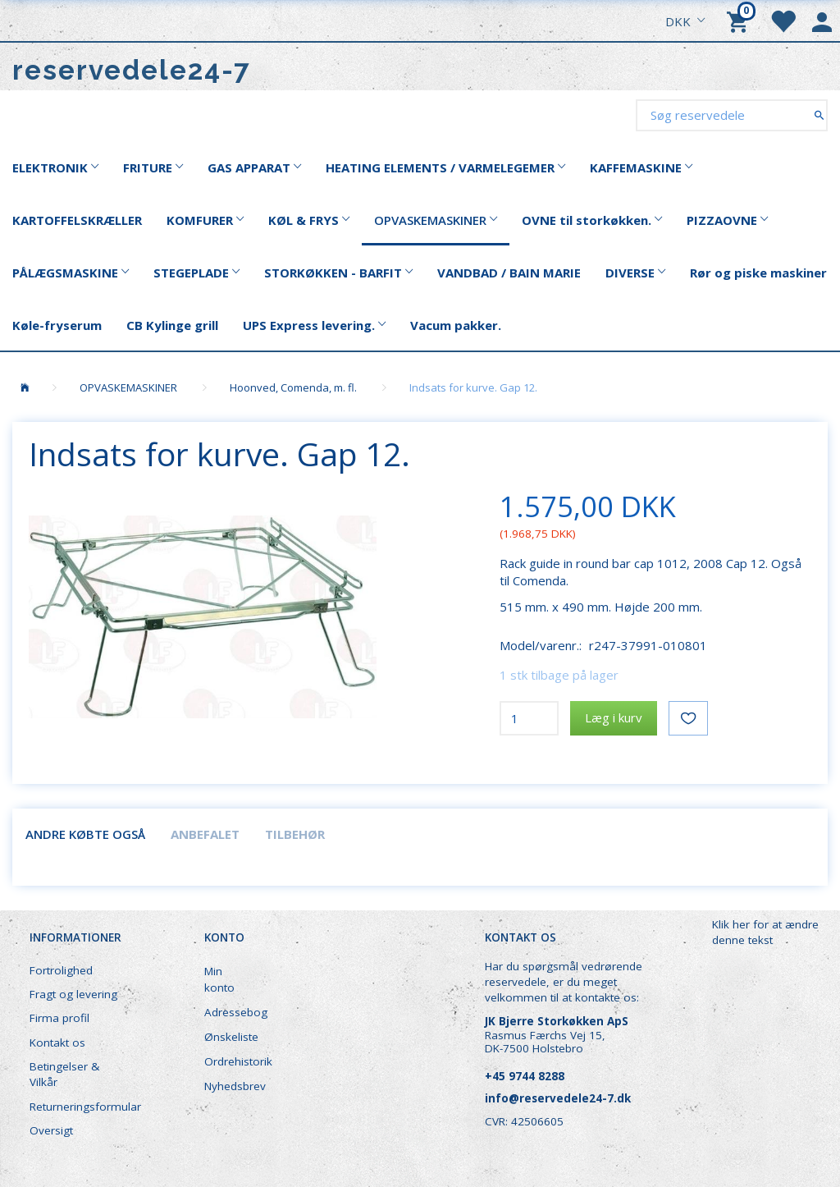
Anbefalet (205, 834)
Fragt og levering (73, 994)
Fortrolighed (61, 970)
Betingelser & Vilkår (64, 1074)
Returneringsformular (83, 1106)
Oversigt (51, 1130)
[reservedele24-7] (131, 70)
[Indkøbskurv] (740, 20)
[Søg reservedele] (819, 114)
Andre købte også (85, 834)
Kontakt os (57, 1042)
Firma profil (59, 1018)
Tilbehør (295, 834)
